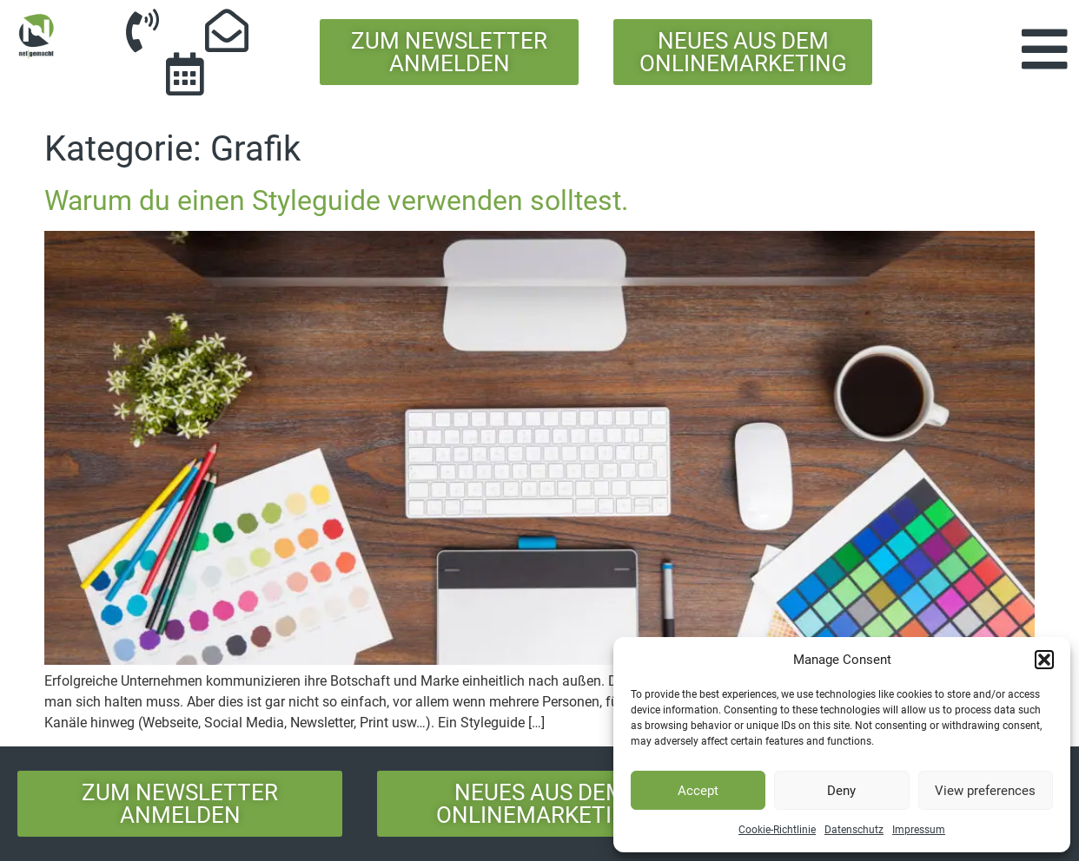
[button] (1044, 659)
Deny (841, 791)
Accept (698, 791)
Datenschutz (854, 830)
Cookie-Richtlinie (777, 830)
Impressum (918, 830)
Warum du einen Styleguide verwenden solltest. (336, 200)
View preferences (985, 791)
